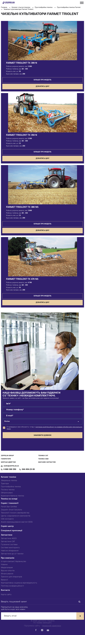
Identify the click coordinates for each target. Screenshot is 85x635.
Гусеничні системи (9, 545)
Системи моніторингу (10, 548)
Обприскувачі (7, 493)
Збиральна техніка (9, 480)
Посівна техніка (7, 490)
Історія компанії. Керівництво (13, 561)
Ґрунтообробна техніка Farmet (69, 7)
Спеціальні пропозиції (11, 531)
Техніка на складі (9, 499)
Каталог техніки (8, 477)
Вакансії (4, 580)
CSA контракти (7, 519)
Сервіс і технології (9, 503)
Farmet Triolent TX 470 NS (22, 279)
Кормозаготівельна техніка (12, 496)
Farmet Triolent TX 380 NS (22, 207)
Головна (4, 7)
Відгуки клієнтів (7, 571)
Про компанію (7, 558)
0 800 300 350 (10, 469)
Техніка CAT (43, 456)
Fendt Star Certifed (9, 507)
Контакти (5, 590)
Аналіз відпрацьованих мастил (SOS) (17, 522)
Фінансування (7, 574)
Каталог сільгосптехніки (21, 7)
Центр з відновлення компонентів (15, 516)
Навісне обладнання (9, 551)
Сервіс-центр (7, 526)
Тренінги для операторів (11, 577)
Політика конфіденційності (12, 586)
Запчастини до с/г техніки (12, 554)
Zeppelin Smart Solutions (11, 510)
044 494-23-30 (28, 469)
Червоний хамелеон (51, 626)
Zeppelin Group (7, 456)
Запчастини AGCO (9, 538)
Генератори (6, 459)
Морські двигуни (8, 462)
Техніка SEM (43, 459)
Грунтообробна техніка (11, 487)
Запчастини (6, 535)
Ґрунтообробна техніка (43, 7)
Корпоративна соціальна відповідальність (19, 583)
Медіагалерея (7, 568)
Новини (4, 564)
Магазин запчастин (47, 462)
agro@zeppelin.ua (11, 466)
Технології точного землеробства (15, 513)
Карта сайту (6, 595)
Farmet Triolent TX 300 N (21, 63)
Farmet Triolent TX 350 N (21, 135)
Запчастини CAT (8, 541)
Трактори (5, 484)
